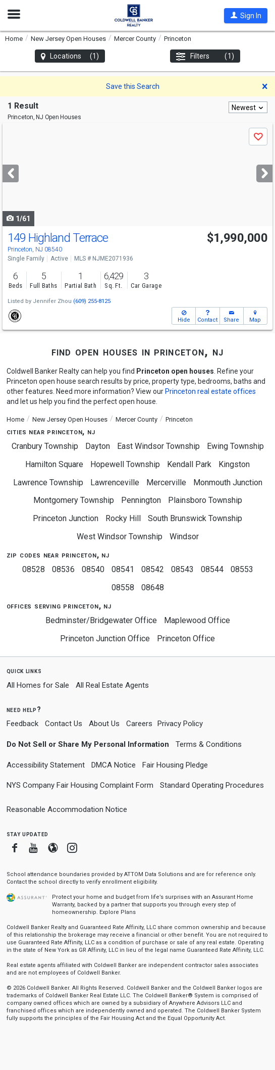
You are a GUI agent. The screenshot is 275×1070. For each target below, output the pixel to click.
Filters (205, 56)
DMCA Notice (113, 765)
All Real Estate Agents (112, 685)
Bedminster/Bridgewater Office (101, 620)
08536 (63, 569)
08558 (123, 587)
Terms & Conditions (209, 744)
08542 (152, 569)
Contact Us (63, 723)
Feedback (22, 724)
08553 (242, 569)
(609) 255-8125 (92, 301)
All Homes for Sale (38, 685)
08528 (33, 569)
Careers (139, 723)
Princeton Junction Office (105, 638)
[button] (245, 15)
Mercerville (166, 482)
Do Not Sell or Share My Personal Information (88, 744)
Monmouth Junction (227, 482)
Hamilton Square (54, 464)
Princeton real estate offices (210, 391)
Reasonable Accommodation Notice (67, 809)
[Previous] (11, 173)
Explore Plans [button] (117, 912)
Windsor (184, 536)
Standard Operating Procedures (212, 785)
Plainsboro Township (205, 500)
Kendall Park (189, 464)
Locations (70, 56)
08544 (212, 569)
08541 (123, 569)
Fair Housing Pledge (175, 765)
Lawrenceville (114, 482)
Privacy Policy (180, 723)
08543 (182, 569)
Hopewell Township (125, 464)
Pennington (141, 500)
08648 (152, 587)
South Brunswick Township (195, 518)
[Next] (264, 173)
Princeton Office (186, 638)
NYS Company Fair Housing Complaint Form (80, 785)
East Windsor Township (158, 446)
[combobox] (248, 107)
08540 (93, 569)
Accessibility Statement (46, 765)
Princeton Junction (65, 518)
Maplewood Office (197, 620)
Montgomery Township (73, 500)
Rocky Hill (123, 518)
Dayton (97, 446)
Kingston (234, 464)
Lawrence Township (48, 482)
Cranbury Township (45, 446)
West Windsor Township (119, 536)
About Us (104, 723)
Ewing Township (235, 446)
